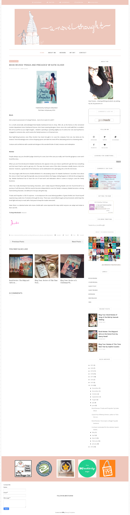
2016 (91, 380)
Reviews (63, 53)
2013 (91, 447)
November (95, 391)
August (94, 400)
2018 (91, 374)
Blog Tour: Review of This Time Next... (46, 281)
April (93, 435)
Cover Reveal (92, 282)
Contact (82, 53)
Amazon (24, 212)
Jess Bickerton (15, 68)
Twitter (105, 138)
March (94, 438)
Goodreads (115, 138)
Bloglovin (105, 145)
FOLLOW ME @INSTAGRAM (65, 496)
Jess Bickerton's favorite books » (111, 265)
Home (42, 53)
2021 (91, 365)
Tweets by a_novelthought (96, 225)
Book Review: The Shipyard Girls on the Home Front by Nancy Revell (108, 334)
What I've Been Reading (105, 232)
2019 (91, 371)
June (93, 405)
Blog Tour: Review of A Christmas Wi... (68, 281)
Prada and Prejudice (46, 235)
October (94, 394)
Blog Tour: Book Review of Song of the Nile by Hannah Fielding (108, 317)
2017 (91, 377)
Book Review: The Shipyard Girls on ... (19, 281)
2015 (91, 382)
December (95, 388)
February (95, 441)
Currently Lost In (105, 111)
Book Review (14, 61)
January (94, 444)
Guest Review (93, 290)
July (93, 402)
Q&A (89, 302)
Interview (91, 294)
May (93, 432)
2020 (91, 368)
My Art (72, 53)
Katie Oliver (28, 235)
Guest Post (92, 286)
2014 (91, 385)
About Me (52, 53)
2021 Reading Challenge (101, 202)
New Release (92, 298)
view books (110, 212)
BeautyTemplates (70, 512)
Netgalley (35, 235)
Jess (96, 205)
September (95, 397)
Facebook (93, 145)
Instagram (94, 138)
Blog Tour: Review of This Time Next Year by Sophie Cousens (110, 345)
